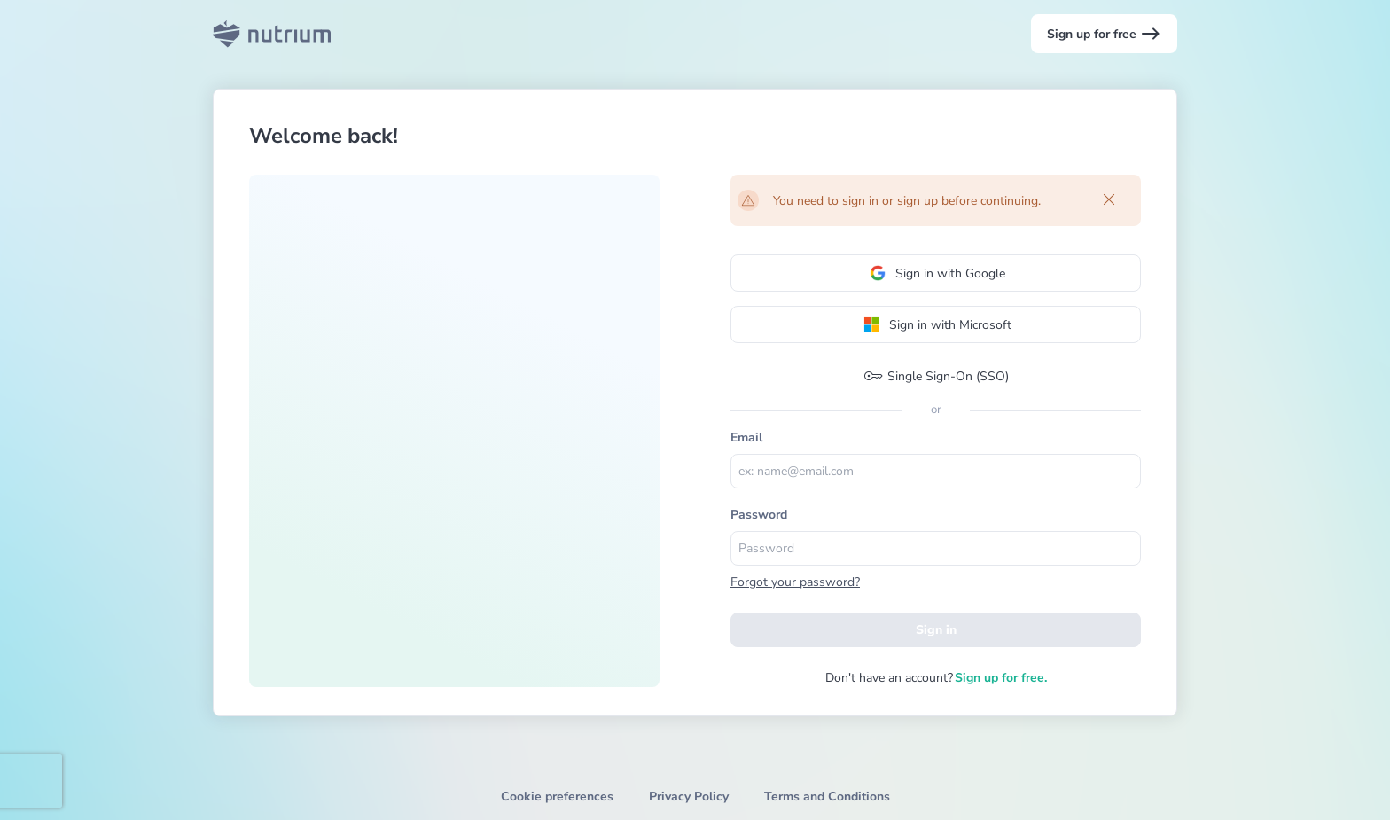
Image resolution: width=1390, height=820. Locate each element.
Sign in (936, 629)
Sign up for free (1104, 33)
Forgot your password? (795, 582)
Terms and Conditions (827, 796)
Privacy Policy (689, 796)
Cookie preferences (557, 796)
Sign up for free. (1001, 677)
